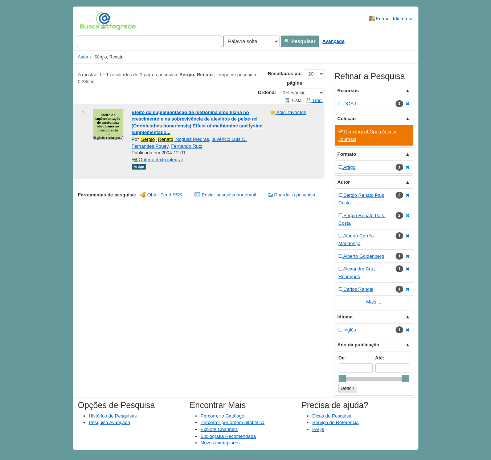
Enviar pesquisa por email (226, 195)
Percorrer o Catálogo (223, 416)
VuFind (90, 21)
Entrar (379, 18)
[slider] (342, 378)
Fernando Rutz (186, 146)
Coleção (346, 118)
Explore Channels (219, 429)
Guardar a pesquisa (292, 195)
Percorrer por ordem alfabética (233, 422)
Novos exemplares (220, 442)
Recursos (348, 90)
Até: (379, 358)
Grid (314, 100)
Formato (346, 154)
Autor (83, 57)
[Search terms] (149, 41)
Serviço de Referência (335, 422)
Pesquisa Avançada (109, 422)
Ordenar (267, 92)
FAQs (318, 429)
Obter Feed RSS (161, 195)
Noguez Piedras (174, 139)
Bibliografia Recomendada (228, 436)
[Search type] (251, 41)
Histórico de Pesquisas (113, 416)
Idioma (402, 18)
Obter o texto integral (157, 159)
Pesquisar (300, 41)
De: (342, 358)
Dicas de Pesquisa (332, 416)
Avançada (333, 41)
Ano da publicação (358, 344)
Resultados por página (285, 78)
